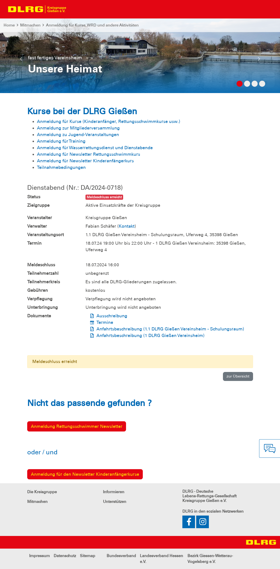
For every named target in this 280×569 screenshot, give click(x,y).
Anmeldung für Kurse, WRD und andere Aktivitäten (92, 25)
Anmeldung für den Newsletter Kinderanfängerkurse (85, 474)
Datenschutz (65, 555)
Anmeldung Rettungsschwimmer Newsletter (76, 426)
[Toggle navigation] (74, 9)
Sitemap (87, 555)
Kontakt (127, 226)
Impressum (39, 555)
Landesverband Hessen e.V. (161, 558)
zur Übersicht (238, 376)
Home (9, 25)
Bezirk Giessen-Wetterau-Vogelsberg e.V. (210, 558)
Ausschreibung (111, 316)
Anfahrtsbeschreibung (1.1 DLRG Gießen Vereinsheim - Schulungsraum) (170, 329)
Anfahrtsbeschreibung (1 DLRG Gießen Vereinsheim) (150, 335)
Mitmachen (30, 25)
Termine (104, 322)
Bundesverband (121, 555)
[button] (21, 61)
